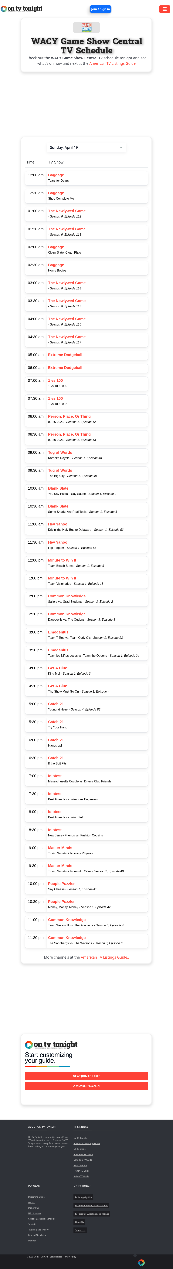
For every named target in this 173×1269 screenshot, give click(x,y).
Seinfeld (32, 1224)
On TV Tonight (80, 1137)
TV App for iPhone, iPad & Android (91, 1205)
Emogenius (58, 632)
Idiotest (55, 776)
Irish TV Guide (80, 1165)
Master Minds (60, 848)
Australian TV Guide (83, 1154)
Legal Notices (56, 1256)
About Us (79, 1222)
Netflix (31, 1202)
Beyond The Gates (37, 1235)
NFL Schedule (34, 1213)
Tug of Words (60, 452)
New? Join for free (86, 1076)
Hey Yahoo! (58, 524)
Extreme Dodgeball (65, 355)
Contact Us (80, 1230)
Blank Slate (58, 488)
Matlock (32, 1240)
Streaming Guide (36, 1196)
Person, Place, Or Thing (69, 416)
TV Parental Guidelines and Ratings (92, 1213)
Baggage (56, 175)
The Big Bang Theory (38, 1229)
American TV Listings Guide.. (105, 957)
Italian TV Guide (81, 1176)
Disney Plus (33, 1207)
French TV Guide (81, 1170)
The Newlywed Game (67, 211)
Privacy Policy (70, 1256)
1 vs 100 (55, 380)
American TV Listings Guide (112, 63)
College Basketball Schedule (41, 1218)
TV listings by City (83, 1197)
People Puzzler (61, 884)
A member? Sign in (86, 1086)
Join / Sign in (100, 9)
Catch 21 (56, 704)
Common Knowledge (67, 596)
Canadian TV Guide (82, 1159)
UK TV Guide (79, 1148)
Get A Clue (57, 668)
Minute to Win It (62, 560)
